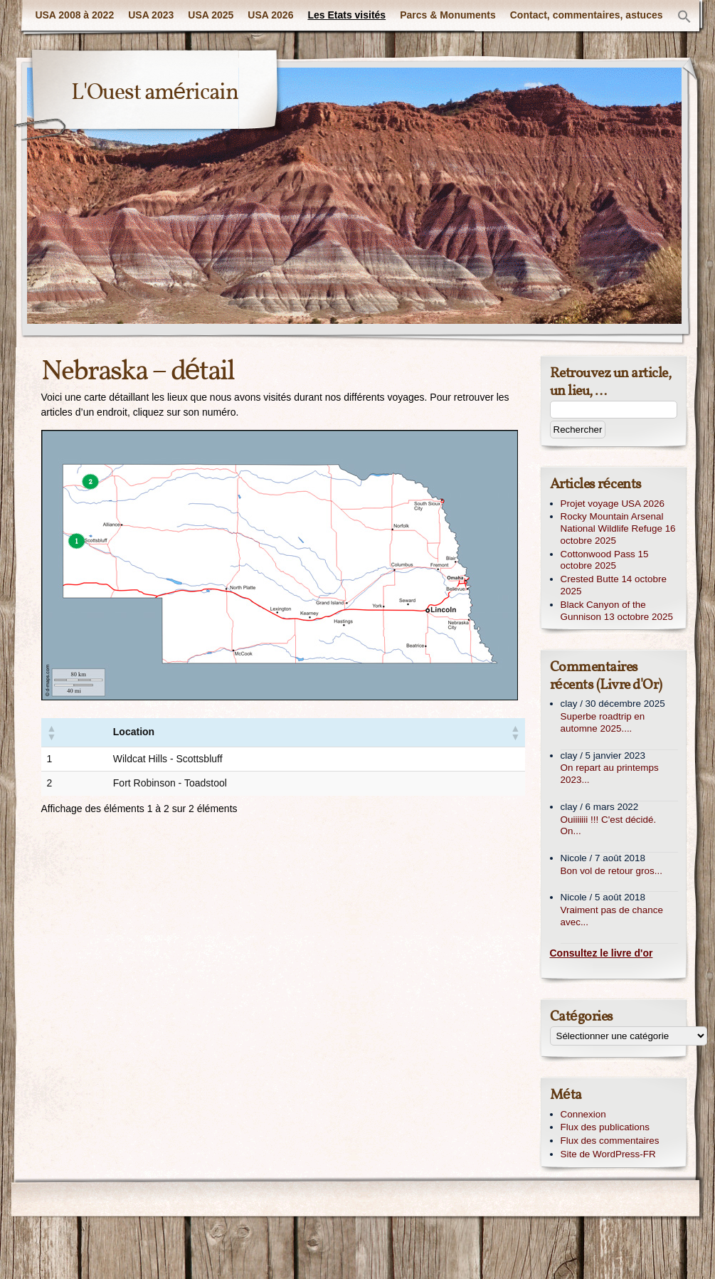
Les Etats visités (346, 15)
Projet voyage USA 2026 (612, 503)
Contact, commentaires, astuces (586, 15)
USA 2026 (270, 15)
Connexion (583, 1114)
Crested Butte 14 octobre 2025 (614, 585)
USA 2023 (151, 15)
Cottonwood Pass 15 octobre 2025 (605, 560)
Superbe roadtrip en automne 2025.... (603, 722)
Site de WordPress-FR (608, 1154)
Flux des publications (605, 1127)
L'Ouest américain (155, 93)
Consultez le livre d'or (601, 953)
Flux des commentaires (610, 1140)
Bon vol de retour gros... (611, 870)
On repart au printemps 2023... (610, 773)
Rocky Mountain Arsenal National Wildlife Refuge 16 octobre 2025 (618, 528)
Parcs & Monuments (448, 15)
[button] (684, 17)
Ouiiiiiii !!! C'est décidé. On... (609, 825)
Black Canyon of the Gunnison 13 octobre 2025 (617, 610)
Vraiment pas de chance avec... (612, 916)
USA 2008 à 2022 (74, 15)
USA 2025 (210, 15)
